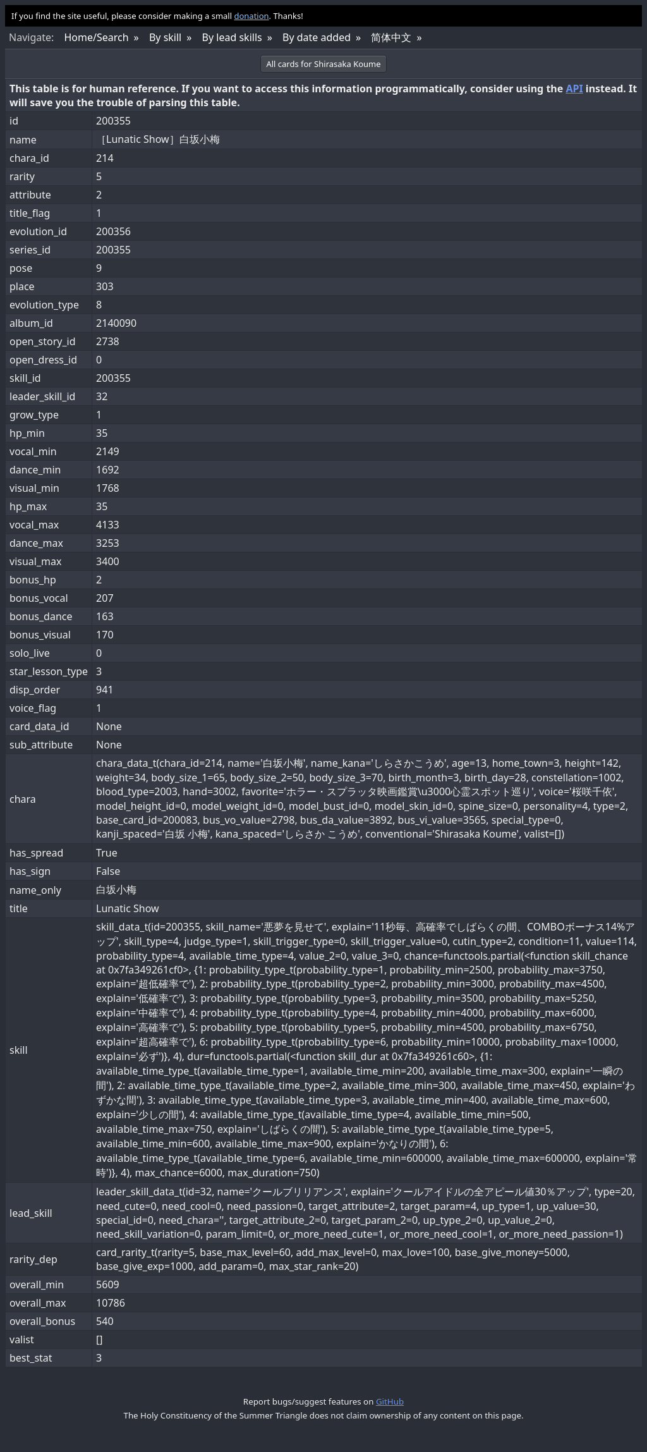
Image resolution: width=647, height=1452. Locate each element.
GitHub (390, 1401)
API (574, 88)
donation (251, 15)
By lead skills (232, 37)
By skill (165, 37)
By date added (316, 37)
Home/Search (96, 37)
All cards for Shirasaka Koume (323, 64)
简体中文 (391, 37)
